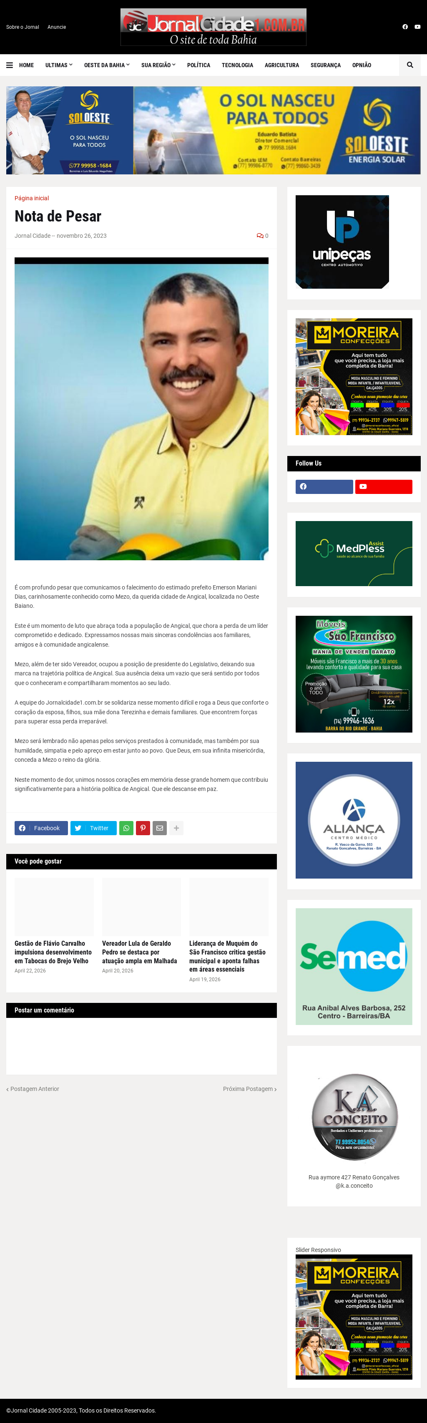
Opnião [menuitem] (361, 65)
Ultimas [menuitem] (56, 65)
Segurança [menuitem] (326, 65)
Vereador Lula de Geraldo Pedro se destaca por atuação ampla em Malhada (139, 952)
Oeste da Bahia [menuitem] (104, 65)
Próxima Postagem (248, 1089)
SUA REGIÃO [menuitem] (156, 65)
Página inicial (32, 198)
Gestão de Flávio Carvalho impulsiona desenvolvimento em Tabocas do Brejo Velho (53, 952)
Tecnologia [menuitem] (237, 65)
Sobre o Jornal (22, 27)
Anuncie (57, 27)
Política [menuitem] (198, 65)
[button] (12, 65)
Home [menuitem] (26, 65)
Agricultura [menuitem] (282, 65)
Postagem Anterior (34, 1089)
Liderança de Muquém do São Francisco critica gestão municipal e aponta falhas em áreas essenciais (227, 956)
